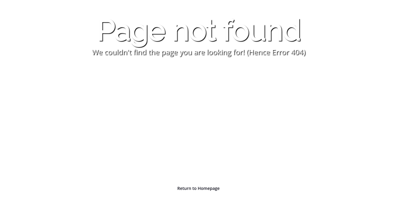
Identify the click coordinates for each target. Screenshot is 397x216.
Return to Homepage (198, 188)
